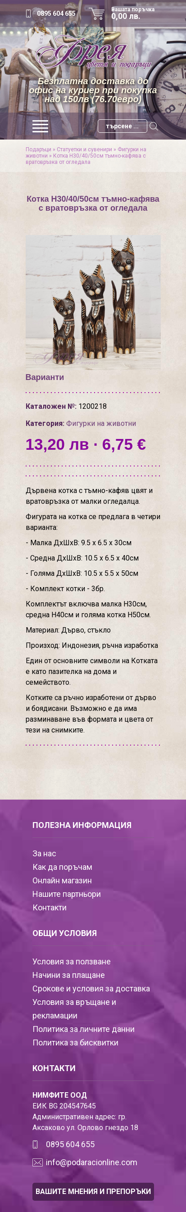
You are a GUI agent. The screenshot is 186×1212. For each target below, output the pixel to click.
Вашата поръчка (136, 13)
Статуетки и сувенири (84, 149)
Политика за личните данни (83, 1029)
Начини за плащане (68, 975)
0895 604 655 (56, 13)
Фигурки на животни (101, 423)
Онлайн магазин (62, 880)
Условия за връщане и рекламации (74, 1008)
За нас (44, 853)
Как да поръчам (62, 867)
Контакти (49, 907)
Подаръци (38, 149)
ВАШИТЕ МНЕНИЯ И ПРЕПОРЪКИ (93, 1191)
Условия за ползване (71, 961)
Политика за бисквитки (75, 1042)
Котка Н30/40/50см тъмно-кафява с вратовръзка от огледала (86, 159)
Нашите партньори (66, 894)
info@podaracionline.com (91, 1162)
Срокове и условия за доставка (91, 988)
